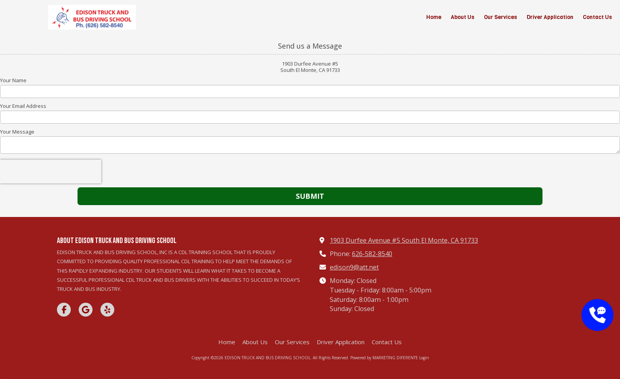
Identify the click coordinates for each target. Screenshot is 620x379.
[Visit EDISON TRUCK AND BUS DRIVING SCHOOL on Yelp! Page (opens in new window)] (107, 310)
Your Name (13, 80)
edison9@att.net (354, 267)
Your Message (17, 131)
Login (424, 357)
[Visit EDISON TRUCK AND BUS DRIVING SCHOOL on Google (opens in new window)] (86, 310)
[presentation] (50, 171)
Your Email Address (23, 106)
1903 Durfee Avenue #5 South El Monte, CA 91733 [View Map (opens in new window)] (404, 240)
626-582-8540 (372, 253)
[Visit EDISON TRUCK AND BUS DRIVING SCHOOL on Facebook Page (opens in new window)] (64, 310)
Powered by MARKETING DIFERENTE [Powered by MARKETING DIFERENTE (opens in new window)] (384, 357)
